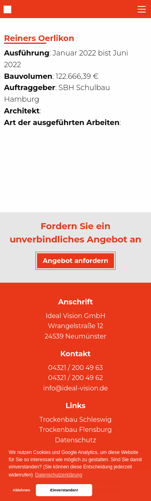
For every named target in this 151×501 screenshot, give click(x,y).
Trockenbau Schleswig (75, 419)
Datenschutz (75, 440)
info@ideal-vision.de (75, 388)
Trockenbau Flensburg (75, 429)
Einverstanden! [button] (64, 490)
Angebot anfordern (75, 261)
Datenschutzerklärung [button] (58, 475)
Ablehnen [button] (21, 490)
